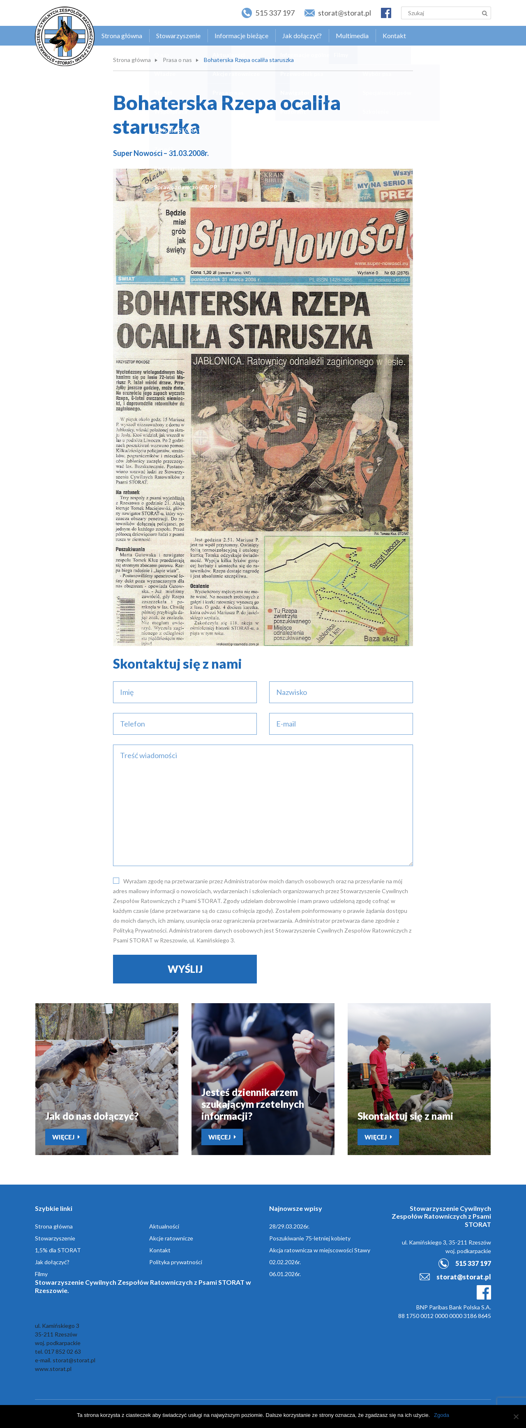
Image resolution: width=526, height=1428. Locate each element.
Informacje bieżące (241, 35)
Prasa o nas (177, 59)
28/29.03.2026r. (289, 1226)
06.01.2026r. (285, 1273)
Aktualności (164, 1226)
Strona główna (122, 35)
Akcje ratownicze (171, 1238)
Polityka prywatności (175, 1261)
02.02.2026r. (285, 1261)
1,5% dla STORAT (58, 1250)
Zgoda (441, 1415)
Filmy (41, 1273)
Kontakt (394, 35)
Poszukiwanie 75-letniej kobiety (310, 1238)
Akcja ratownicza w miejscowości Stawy (319, 1250)
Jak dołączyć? (302, 35)
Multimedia (352, 35)
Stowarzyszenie (178, 35)
